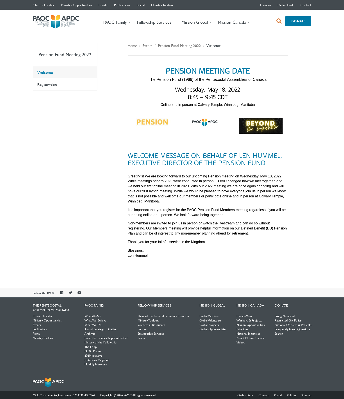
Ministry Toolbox (162, 5)
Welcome (45, 72)
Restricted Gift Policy (288, 320)
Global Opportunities (212, 329)
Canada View (244, 316)
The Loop (90, 346)
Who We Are (92, 316)
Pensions (143, 329)
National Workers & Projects (293, 325)
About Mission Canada (250, 338)
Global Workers (209, 316)
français (265, 5)
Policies (291, 395)
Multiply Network (95, 364)
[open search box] (279, 21)
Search (279, 333)
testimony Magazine (96, 360)
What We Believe (95, 320)
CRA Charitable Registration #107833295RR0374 (64, 395)
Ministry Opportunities (76, 5)
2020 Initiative (93, 355)
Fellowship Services (154, 305)
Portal (141, 5)
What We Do (93, 325)
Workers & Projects (249, 320)
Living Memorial (285, 316)
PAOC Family (94, 305)
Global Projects (209, 325)
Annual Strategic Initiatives (101, 329)
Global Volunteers (210, 320)
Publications (122, 5)
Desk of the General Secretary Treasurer (164, 316)
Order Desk (286, 5)
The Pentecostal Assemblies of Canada (56, 22)
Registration (47, 84)
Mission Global (212, 305)
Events (103, 5)
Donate (298, 21)
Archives (89, 333)
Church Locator (43, 5)
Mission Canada (250, 305)
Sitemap (306, 395)
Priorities (242, 329)
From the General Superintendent (106, 338)
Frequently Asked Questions (292, 329)
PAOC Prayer (93, 351)
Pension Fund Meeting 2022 (65, 54)
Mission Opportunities (250, 325)
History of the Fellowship (100, 342)
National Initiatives (248, 333)
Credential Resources (151, 325)
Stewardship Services (151, 333)
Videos (240, 342)
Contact (305, 5)
